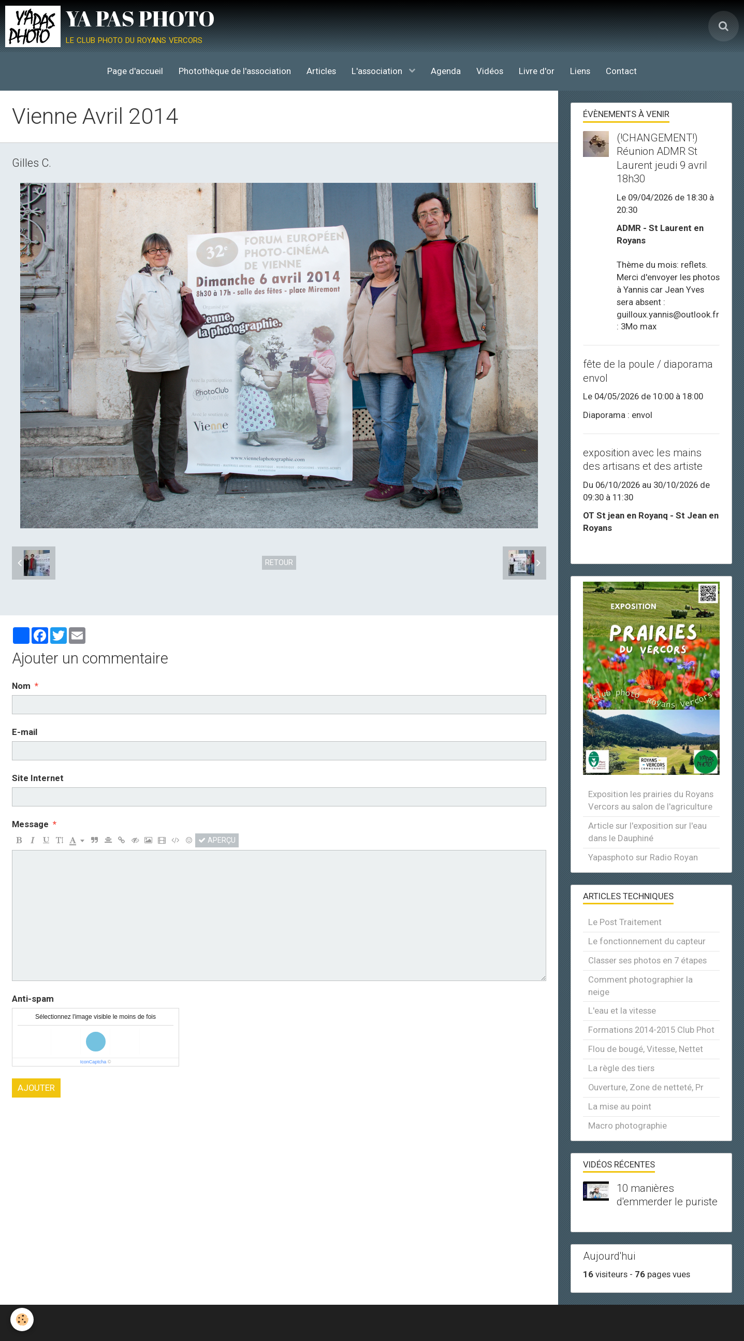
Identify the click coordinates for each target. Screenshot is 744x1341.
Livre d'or (537, 71)
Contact (621, 71)
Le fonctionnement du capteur (647, 941)
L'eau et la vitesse (622, 1010)
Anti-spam (33, 998)
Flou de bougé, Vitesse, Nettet (645, 1049)
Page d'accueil (135, 71)
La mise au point (619, 1106)
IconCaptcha (93, 1061)
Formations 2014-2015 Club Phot (651, 1030)
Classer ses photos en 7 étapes (647, 960)
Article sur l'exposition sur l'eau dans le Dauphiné (647, 831)
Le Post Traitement (625, 922)
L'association (378, 71)
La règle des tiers (621, 1068)
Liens (580, 71)
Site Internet (38, 778)
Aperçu (217, 840)
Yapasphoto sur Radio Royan (643, 857)
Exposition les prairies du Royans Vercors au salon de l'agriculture (650, 800)
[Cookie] (22, 1319)
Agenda (446, 71)
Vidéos (489, 71)
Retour (279, 562)
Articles (321, 71)
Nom (21, 686)
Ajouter (36, 1088)
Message (30, 824)
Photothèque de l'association (235, 71)
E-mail (24, 732)
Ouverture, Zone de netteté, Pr (646, 1087)
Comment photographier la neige (640, 985)
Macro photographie (627, 1125)
